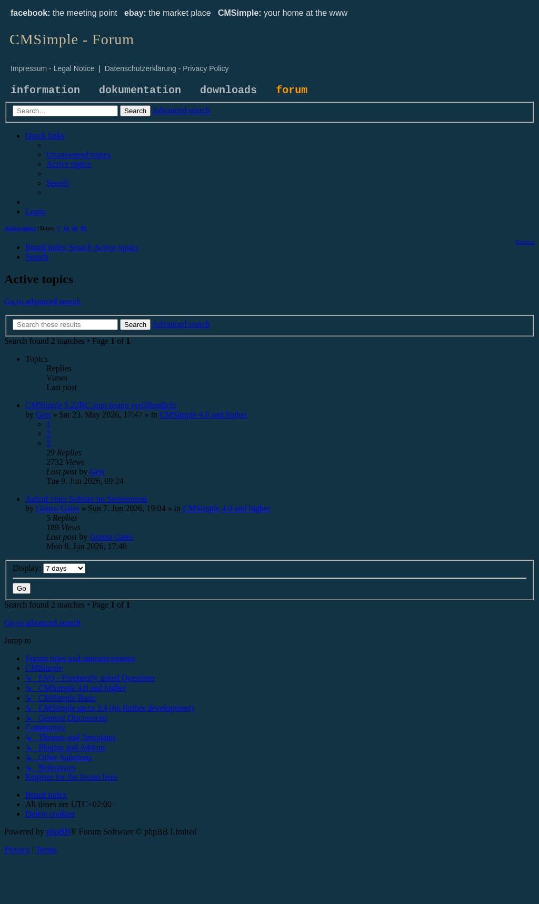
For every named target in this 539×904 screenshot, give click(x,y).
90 (83, 228)
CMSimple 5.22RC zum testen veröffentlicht (100, 405)
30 (74, 228)
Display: (49, 567)
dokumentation (140, 90)
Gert (43, 414)
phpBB (58, 831)
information (45, 90)
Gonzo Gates (57, 508)
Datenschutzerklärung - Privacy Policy (167, 68)
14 (66, 228)
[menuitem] (78, 154)
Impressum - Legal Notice (53, 68)
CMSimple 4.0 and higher (203, 414)
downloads (228, 90)
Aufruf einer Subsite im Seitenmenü (86, 498)
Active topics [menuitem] (20, 228)
